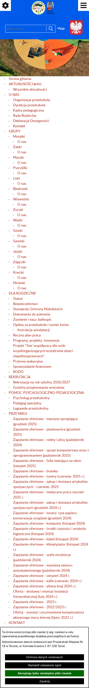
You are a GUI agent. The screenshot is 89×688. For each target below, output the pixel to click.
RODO (18, 372)
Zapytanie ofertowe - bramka (35, 471)
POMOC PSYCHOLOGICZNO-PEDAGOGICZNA (46, 393)
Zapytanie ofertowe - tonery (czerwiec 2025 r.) (48, 476)
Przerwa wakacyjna (28, 361)
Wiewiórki (21, 199)
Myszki (18, 157)
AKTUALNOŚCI (21, 84)
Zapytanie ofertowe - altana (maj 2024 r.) (44, 586)
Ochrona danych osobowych (44, 657)
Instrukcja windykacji (33, 330)
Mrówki (19, 283)
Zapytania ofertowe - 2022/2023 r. (40, 607)
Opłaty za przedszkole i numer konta (41, 325)
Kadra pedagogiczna (28, 110)
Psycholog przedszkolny (31, 398)
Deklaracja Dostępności (31, 121)
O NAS (14, 95)
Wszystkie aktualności (30, 89)
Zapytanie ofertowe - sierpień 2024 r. (41, 576)
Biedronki (20, 189)
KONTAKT (17, 623)
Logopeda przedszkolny (30, 408)
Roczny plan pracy (27, 335)
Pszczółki (20, 168)
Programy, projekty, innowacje (36, 340)
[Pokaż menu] (83, 5)
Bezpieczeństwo (25, 304)
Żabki (17, 147)
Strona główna (20, 79)
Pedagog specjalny (27, 403)
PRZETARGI (18, 413)
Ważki (17, 220)
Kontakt (19, 126)
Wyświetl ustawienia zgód (44, 665)
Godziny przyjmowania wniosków (39, 387)
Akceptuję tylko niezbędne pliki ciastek (45, 673)
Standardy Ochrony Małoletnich (38, 309)
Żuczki (18, 210)
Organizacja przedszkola (31, 100)
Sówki (17, 230)
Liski (16, 178)
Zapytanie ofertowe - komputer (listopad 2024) (49, 523)
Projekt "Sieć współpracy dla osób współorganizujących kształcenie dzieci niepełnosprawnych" (43, 351)
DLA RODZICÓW (22, 293)
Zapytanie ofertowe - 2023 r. (35, 602)
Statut (18, 298)
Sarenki (18, 241)
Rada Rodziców (24, 115)
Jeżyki (17, 251)
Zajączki (19, 262)
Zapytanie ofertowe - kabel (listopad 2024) (45, 539)
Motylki (19, 136)
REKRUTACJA (20, 377)
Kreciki (18, 272)
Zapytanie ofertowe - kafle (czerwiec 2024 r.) (47, 581)
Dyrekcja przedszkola (29, 105)
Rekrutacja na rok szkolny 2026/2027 (41, 382)
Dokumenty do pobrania (31, 314)
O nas (21, 142)
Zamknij (44, 681)
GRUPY (15, 131)
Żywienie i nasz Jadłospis (32, 319)
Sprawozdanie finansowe (32, 366)
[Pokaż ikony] (5, 5)
